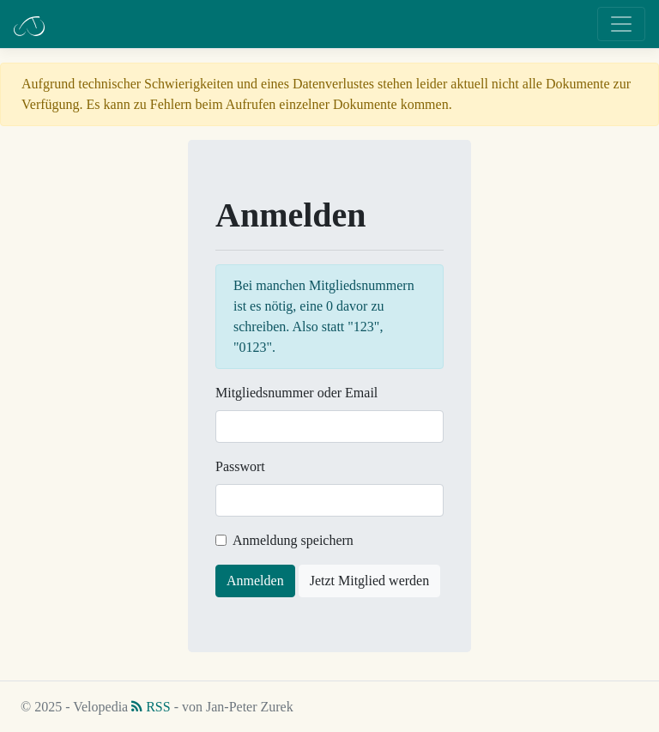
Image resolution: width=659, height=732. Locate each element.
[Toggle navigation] (621, 24)
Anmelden (255, 580)
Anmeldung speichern (293, 540)
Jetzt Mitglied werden (370, 580)
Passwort (240, 466)
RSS (150, 706)
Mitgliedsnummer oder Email (296, 392)
